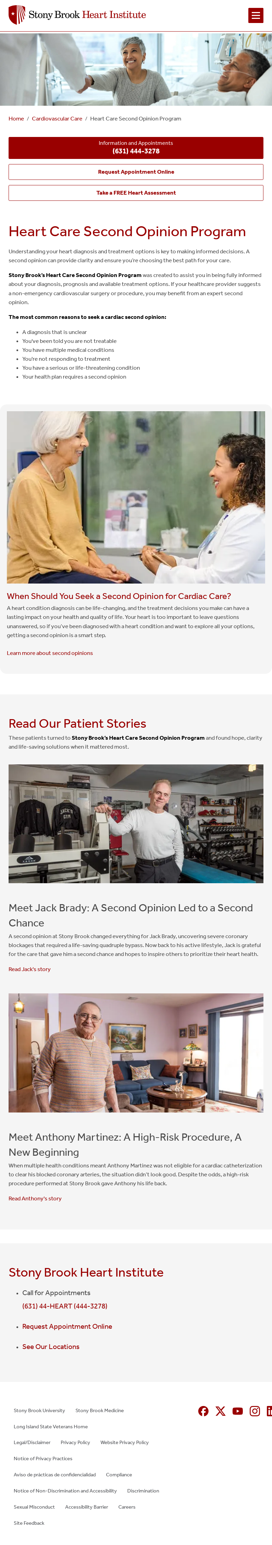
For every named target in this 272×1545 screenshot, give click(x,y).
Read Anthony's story (35, 1198)
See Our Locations (51, 1346)
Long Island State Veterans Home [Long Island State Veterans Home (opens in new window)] (51, 1426)
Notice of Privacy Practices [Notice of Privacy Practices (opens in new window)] (43, 1458)
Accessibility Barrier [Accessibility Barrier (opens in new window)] (86, 1507)
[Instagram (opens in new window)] (254, 1411)
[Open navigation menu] (255, 15)
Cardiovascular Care (57, 118)
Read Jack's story (30, 969)
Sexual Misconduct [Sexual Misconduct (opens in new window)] (34, 1507)
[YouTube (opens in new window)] (237, 1411)
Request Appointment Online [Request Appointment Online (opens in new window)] (67, 1326)
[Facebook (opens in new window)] (203, 1411)
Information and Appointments (136, 148)
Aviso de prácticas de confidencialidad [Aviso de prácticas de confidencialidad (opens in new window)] (55, 1475)
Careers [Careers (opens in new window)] (126, 1507)
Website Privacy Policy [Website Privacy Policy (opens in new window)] (124, 1442)
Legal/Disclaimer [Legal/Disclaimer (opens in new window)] (32, 1442)
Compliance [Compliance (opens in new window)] (119, 1475)
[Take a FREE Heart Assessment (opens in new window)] (136, 193)
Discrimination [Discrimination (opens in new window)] (143, 1491)
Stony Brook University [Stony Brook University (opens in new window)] (39, 1410)
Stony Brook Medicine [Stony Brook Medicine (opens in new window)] (99, 1410)
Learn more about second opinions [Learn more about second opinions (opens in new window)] (50, 653)
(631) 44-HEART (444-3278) (64, 1306)
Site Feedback (29, 1523)
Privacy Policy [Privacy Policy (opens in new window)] (75, 1442)
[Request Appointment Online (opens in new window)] (136, 172)
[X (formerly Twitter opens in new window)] (220, 1411)
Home (16, 118)
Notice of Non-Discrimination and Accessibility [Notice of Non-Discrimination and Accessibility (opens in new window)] (65, 1491)
